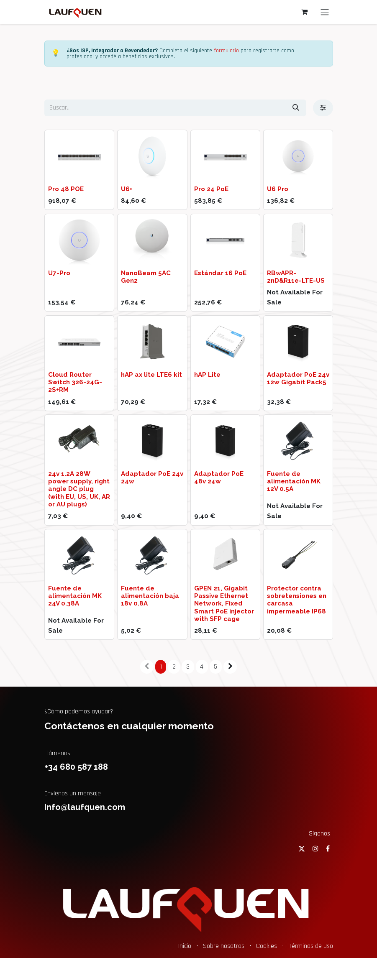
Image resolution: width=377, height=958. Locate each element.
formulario (226, 50)
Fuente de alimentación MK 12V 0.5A (293, 481)
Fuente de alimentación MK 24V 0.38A (75, 596)
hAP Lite (207, 374)
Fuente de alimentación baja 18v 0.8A (150, 596)
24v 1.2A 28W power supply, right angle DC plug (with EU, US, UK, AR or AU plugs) (79, 489)
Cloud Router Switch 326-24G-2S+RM (75, 382)
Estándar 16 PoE (220, 273)
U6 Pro (277, 189)
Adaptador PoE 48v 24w (218, 477)
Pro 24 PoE (211, 189)
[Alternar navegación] (324, 11)
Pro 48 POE (66, 189)
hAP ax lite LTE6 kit (151, 374)
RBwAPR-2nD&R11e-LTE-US (295, 276)
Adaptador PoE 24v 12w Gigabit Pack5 (298, 378)
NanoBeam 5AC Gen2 (146, 276)
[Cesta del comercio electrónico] (304, 11)
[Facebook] (327, 848)
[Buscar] (295, 108)
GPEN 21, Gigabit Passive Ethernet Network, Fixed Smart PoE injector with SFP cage (224, 604)
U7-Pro (59, 273)
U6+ (127, 189)
